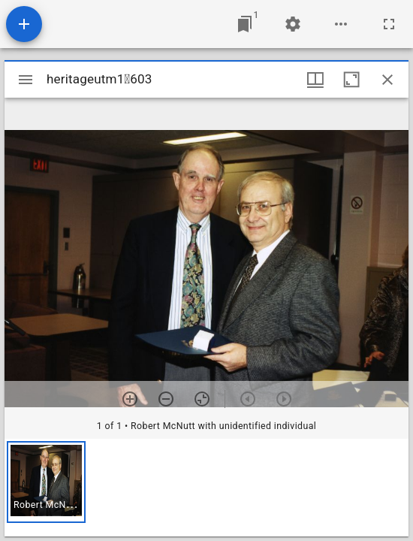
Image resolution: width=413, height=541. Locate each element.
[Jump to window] (245, 24)
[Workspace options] (341, 24)
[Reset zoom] (202, 399)
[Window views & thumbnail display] (315, 80)
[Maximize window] (351, 80)
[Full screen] (389, 24)
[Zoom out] (166, 399)
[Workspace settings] (293, 24)
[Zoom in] (130, 399)
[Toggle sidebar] (26, 80)
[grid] (206, 487)
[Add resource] (24, 24)
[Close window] (387, 80)
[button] (46, 482)
